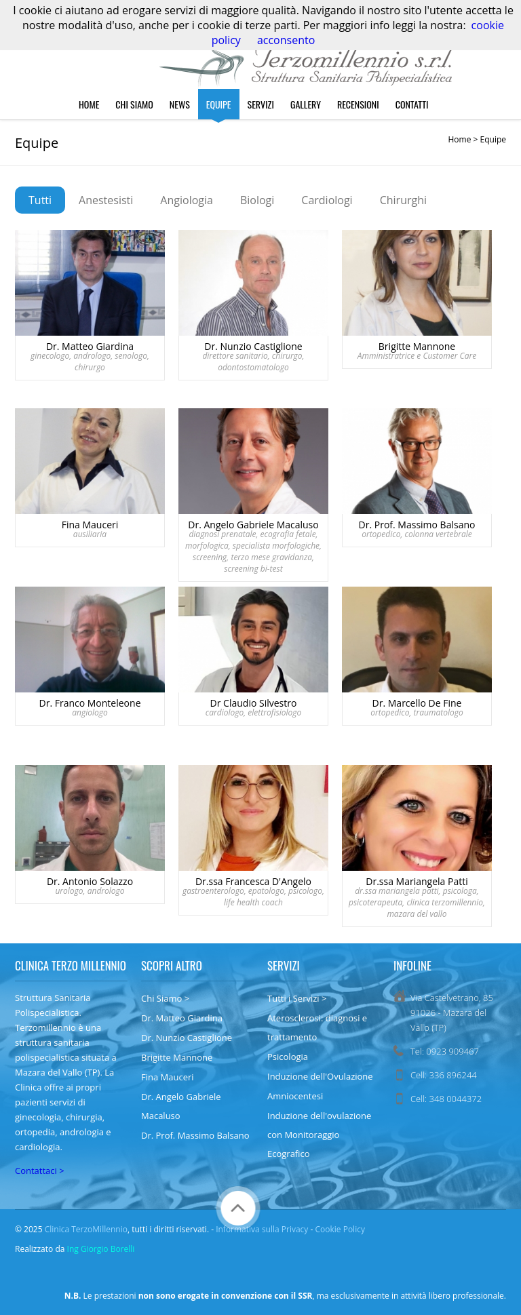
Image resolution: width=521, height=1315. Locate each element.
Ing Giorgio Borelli (101, 1249)
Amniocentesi (295, 1096)
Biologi (257, 200)
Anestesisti (106, 200)
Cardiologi (326, 200)
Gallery (305, 104)
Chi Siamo (134, 104)
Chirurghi (403, 200)
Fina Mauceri (167, 1077)
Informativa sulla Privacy (262, 1229)
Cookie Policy (339, 1229)
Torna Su (238, 1208)
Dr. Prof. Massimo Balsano (195, 1135)
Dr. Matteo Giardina (182, 1018)
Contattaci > (39, 1170)
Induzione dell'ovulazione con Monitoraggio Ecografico (319, 1135)
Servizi (261, 104)
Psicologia (287, 1057)
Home (89, 104)
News (180, 104)
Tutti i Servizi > (296, 998)
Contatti (412, 104)
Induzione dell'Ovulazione (320, 1076)
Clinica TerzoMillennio (86, 1229)
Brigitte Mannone (176, 1057)
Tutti (40, 200)
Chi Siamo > (165, 998)
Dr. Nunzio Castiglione (186, 1038)
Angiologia (186, 200)
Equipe (218, 104)
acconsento (286, 40)
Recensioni (358, 104)
